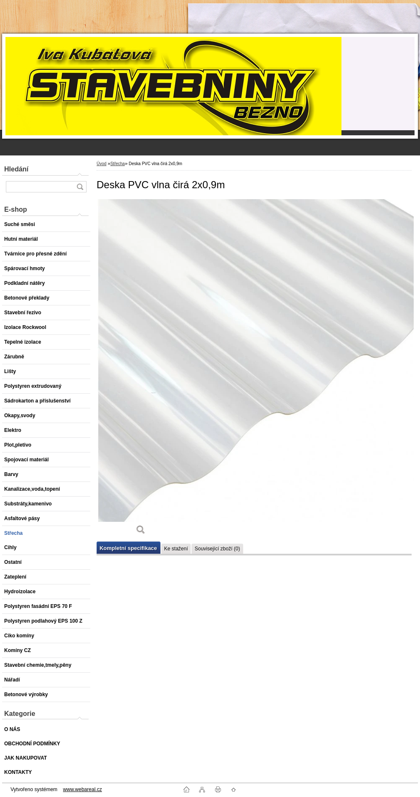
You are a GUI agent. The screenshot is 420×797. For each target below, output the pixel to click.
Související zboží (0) (217, 549)
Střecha (117, 163)
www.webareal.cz (82, 789)
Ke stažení (176, 549)
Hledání (16, 169)
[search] (80, 186)
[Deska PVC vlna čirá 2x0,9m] (140, 369)
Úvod (101, 163)
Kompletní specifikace (128, 548)
